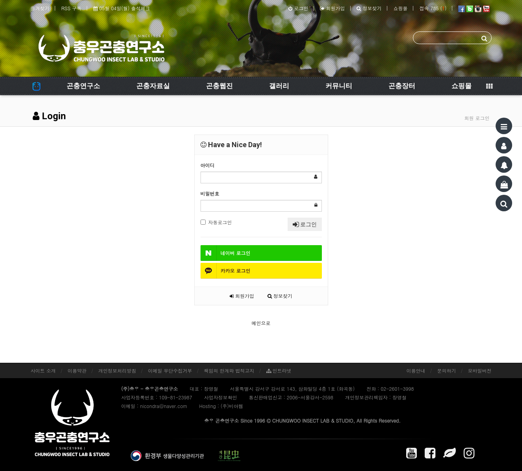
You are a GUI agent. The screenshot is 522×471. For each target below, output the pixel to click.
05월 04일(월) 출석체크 (121, 8)
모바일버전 (480, 370)
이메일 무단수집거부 (170, 370)
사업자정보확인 (220, 397)
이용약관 (77, 370)
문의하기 (446, 370)
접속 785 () (432, 8)
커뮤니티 (338, 86)
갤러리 (279, 86)
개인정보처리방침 (117, 370)
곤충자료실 (153, 86)
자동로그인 (216, 222)
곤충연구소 (83, 86)
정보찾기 (369, 8)
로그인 (298, 8)
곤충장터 (401, 86)
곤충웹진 (219, 86)
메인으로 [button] (261, 323)
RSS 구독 (71, 8)
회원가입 (332, 8)
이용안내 (416, 370)
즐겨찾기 (40, 8)
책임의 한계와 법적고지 (229, 370)
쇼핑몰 (400, 8)
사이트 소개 (43, 370)
